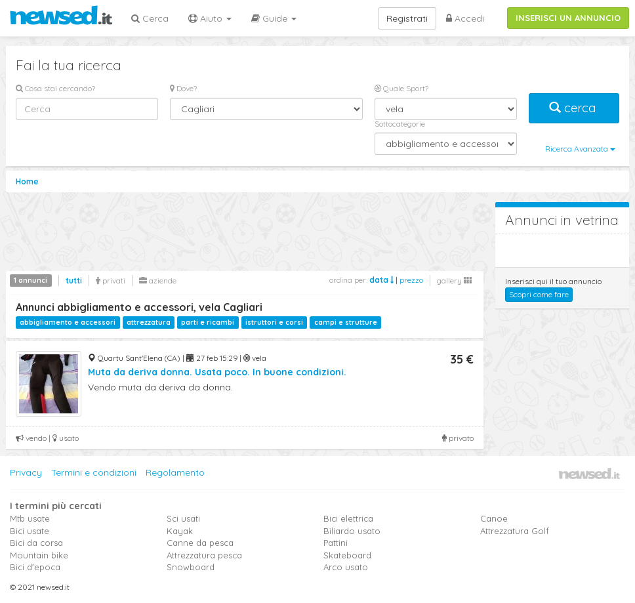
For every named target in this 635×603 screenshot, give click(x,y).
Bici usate (29, 531)
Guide (274, 18)
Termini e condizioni (93, 472)
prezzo (411, 280)
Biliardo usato (351, 531)
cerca (574, 107)
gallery (454, 280)
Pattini (335, 542)
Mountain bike (39, 555)
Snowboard (191, 567)
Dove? (183, 88)
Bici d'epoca (35, 567)
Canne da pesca (200, 542)
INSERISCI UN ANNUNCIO (568, 17)
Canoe (494, 518)
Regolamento (175, 472)
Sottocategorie (400, 124)
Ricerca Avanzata (580, 149)
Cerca (150, 18)
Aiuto (210, 18)
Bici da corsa (36, 542)
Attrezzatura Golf (514, 531)
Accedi (465, 18)
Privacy (26, 472)
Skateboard (347, 555)
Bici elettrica (348, 518)
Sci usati (183, 518)
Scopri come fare (539, 294)
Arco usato (345, 567)
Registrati (407, 18)
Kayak (180, 531)
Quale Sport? (401, 88)
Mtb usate (30, 518)
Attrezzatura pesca (204, 555)
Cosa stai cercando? (55, 88)
